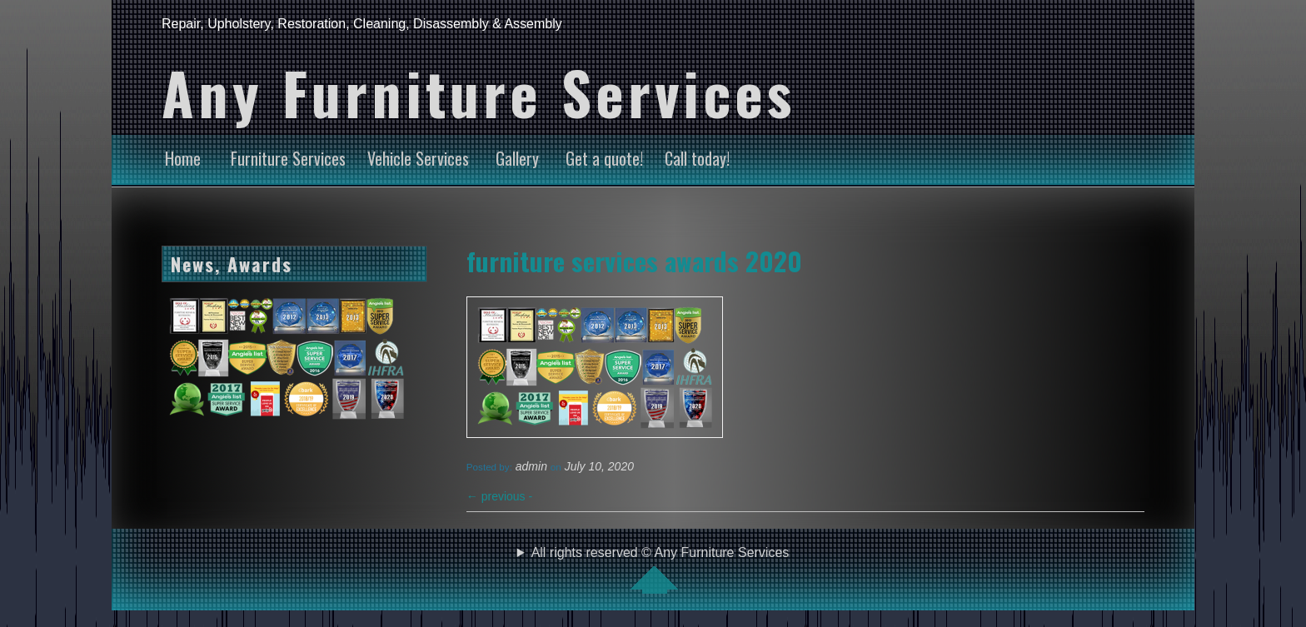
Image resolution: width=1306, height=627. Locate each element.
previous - (499, 496)
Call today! (697, 158)
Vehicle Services (418, 158)
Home (183, 158)
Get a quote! (604, 158)
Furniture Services (288, 158)
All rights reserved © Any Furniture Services (660, 569)
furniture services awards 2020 (634, 260)
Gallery (517, 158)
